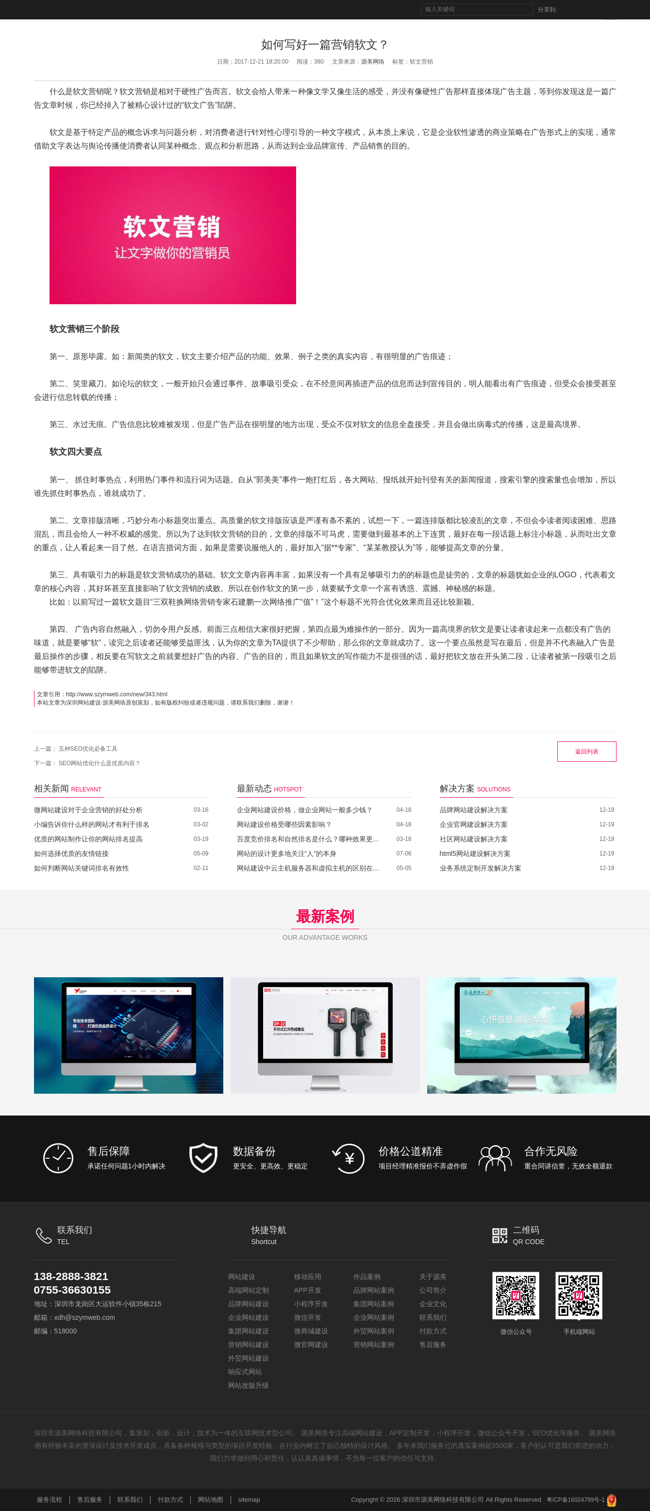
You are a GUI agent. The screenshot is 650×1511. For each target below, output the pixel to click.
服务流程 (49, 1499)
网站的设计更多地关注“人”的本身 (286, 853)
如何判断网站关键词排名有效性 (81, 868)
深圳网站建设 (83, 702)
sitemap (249, 1499)
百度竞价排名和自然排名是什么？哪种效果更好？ (309, 839)
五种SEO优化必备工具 (88, 748)
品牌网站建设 (248, 1304)
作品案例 (367, 1277)
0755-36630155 (75, 1290)
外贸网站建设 (248, 1358)
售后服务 (433, 1344)
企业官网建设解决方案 (474, 824)
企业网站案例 (373, 1317)
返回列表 (587, 751)
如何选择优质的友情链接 (71, 853)
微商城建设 (311, 1331)
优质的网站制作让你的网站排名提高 (88, 839)
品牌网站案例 (373, 1290)
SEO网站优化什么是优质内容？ (100, 763)
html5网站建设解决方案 (475, 853)
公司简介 (433, 1290)
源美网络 (372, 61)
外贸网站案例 (373, 1331)
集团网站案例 (373, 1304)
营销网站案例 (373, 1344)
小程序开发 (311, 1304)
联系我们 (433, 1317)
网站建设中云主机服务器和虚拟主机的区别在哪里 (309, 868)
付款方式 (433, 1331)
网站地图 (210, 1499)
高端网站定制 (248, 1290)
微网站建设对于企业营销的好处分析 (88, 810)
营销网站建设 (248, 1344)
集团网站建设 (248, 1331)
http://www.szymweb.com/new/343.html (116, 694)
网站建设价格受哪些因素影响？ (284, 824)
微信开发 (307, 1317)
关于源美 (433, 1277)
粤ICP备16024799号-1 (576, 1499)
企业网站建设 (248, 1317)
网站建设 (241, 1277)
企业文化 (433, 1304)
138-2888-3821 (73, 1276)
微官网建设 (311, 1344)
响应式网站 (245, 1372)
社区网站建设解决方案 (474, 839)
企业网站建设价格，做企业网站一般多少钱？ (305, 810)
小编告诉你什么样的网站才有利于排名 (92, 824)
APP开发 (307, 1290)
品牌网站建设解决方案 (474, 810)
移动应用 (307, 1277)
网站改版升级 (248, 1385)
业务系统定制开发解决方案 (480, 868)
